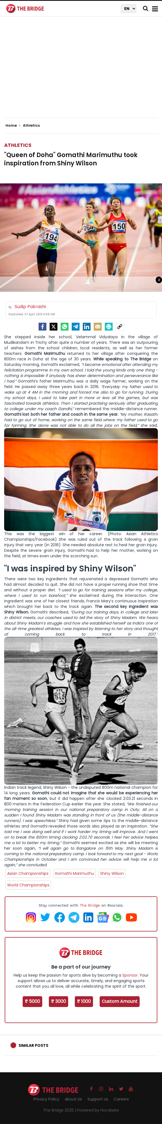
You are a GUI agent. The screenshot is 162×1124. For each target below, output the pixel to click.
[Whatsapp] (64, 326)
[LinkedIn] (87, 326)
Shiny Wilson (112, 873)
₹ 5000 (32, 1001)
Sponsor (130, 975)
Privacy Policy (46, 1099)
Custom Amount (119, 1001)
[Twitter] (53, 326)
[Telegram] (75, 326)
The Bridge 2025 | (60, 1110)
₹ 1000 (84, 1001)
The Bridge (90, 905)
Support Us (97, 1099)
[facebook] (42, 326)
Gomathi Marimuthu (74, 873)
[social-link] (120, 326)
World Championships (28, 885)
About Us (73, 1099)
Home (13, 125)
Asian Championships (28, 873)
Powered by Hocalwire (98, 1110)
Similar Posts (33, 1045)
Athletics (17, 145)
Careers (121, 1099)
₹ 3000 (58, 1001)
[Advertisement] (83, 72)
